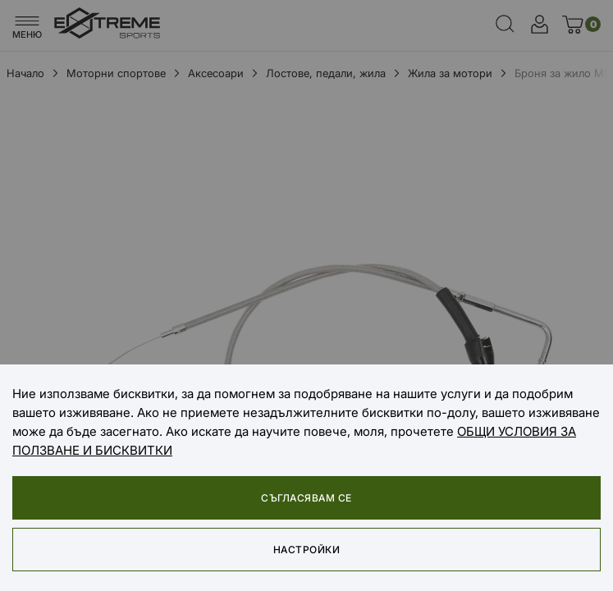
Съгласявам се (306, 498)
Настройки (306, 549)
